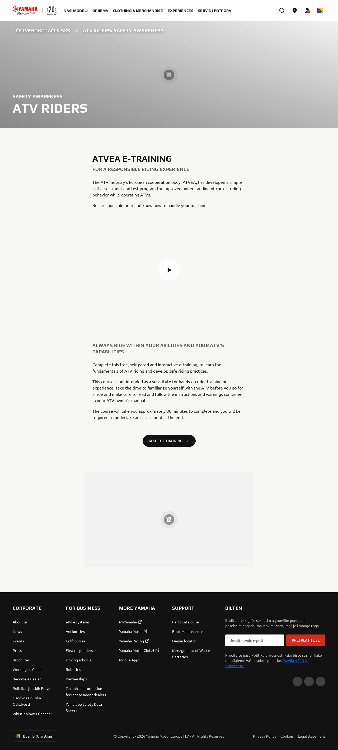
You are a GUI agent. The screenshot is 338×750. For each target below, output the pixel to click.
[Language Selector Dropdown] (320, 10)
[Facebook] (309, 681)
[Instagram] (320, 681)
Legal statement (311, 736)
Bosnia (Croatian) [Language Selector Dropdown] (34, 736)
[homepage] (25, 10)
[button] (169, 270)
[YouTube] (297, 681)
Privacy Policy (264, 736)
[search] (282, 10)
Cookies (287, 736)
